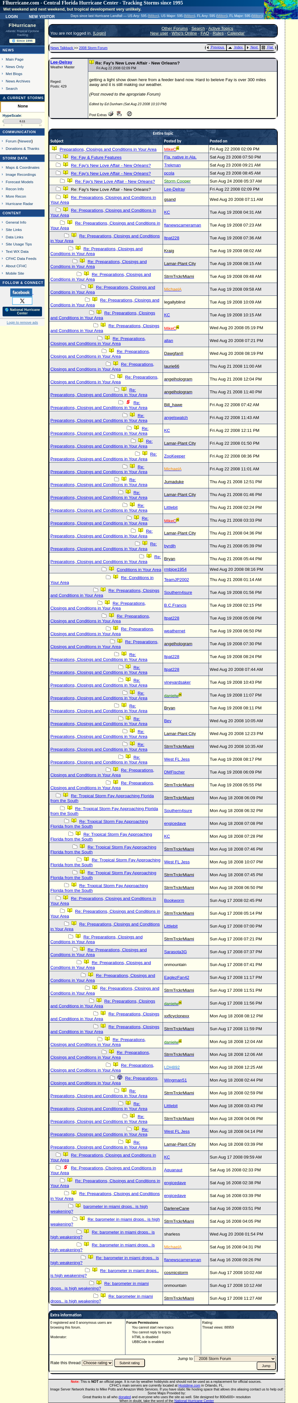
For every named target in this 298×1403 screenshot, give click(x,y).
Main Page (15, 59)
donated (124, 1397)
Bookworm (174, 900)
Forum (11, 141)
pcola (169, 173)
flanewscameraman (182, 225)
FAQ (204, 33)
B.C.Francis (175, 605)
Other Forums (174, 28)
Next (252, 47)
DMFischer (174, 772)
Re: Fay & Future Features (96, 157)
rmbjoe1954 (175, 569)
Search (12, 88)
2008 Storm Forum (93, 48)
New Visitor (42, 16)
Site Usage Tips (19, 244)
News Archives (18, 81)
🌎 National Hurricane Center (22, 311)
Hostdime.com (189, 1385)
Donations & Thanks (22, 148)
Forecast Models (19, 182)
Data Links (14, 237)
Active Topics (220, 28)
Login (11, 16)
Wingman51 (175, 1080)
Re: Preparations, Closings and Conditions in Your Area (102, 315)
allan (168, 340)
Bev (167, 720)
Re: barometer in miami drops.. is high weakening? (99, 1286)
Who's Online (184, 33)
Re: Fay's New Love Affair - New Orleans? (111, 165)
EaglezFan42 (176, 977)
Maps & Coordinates (22, 167)
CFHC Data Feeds (21, 258)
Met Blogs (14, 74)
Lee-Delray (61, 62)
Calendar (235, 33)
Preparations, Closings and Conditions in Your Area (108, 149)
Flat (267, 47)
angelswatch (176, 417)
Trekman (172, 165)
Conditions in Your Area (139, 569)
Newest (25, 141)
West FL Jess (177, 759)
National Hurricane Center (194, 1401)
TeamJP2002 (176, 579)
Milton (153, 16)
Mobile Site (15, 273)
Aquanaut (173, 1170)
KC (167, 212)
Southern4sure (178, 592)
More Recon (16, 196)
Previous (215, 47)
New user (159, 33)
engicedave (175, 823)
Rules (218, 33)
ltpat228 (171, 237)
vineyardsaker (177, 682)
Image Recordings (21, 174)
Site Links (14, 229)
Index (235, 47)
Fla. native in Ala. (180, 157)
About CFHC (16, 266)
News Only (15, 66)
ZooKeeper (174, 456)
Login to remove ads (22, 322)
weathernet (174, 631)
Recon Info (15, 189)
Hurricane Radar (19, 203)
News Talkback (62, 48)
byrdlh (169, 545)
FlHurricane (22, 25)
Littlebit (170, 507)
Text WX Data (17, 251)
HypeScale (12, 115)
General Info (16, 222)
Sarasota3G (175, 951)
